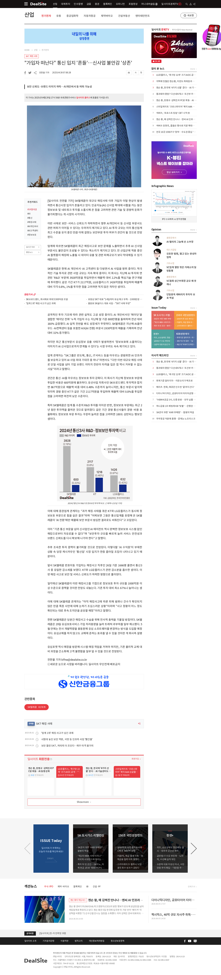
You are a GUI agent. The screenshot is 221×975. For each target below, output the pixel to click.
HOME (27, 50)
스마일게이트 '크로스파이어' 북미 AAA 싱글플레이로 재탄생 (184, 106)
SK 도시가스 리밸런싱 (163, 315)
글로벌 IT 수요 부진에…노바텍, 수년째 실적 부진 (163, 341)
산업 (55, 3)
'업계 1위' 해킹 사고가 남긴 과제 (41, 303)
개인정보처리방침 (96, 941)
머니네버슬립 (149, 3)
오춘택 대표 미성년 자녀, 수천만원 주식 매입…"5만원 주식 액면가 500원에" (163, 344)
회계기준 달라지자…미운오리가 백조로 (186, 337)
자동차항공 (90, 16)
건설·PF (97, 886)
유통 (58, 16)
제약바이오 (107, 16)
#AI (28, 214)
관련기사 (28, 294)
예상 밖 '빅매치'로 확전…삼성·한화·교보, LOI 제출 (186, 344)
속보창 (190, 15)
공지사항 (30, 933)
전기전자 (46, 16)
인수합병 (78, 3)
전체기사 (191, 886)
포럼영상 (133, 3)
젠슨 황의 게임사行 (78, 900)
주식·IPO (48, 886)
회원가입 (135, 759)
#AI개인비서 (32, 226)
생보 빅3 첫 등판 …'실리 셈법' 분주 (186, 341)
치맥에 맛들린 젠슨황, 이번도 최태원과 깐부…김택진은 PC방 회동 (186, 81)
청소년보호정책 (117, 941)
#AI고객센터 (32, 231)
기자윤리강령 (48, 941)
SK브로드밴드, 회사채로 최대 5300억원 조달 (47, 299)
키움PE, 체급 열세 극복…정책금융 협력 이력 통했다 (186, 322)
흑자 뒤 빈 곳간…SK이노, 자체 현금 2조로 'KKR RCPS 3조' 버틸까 (163, 326)
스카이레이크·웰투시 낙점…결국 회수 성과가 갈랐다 (186, 326)
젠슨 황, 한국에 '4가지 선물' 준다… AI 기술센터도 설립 (181, 87)
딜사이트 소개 (30, 941)
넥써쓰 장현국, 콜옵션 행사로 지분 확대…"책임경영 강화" (183, 125)
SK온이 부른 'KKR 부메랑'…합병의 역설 (163, 319)
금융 (89, 3)
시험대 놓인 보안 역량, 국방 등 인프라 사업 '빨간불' (67, 739)
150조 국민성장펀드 (185, 315)
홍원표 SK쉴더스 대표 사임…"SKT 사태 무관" (109, 303)
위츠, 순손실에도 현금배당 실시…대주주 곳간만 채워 (163, 337)
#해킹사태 (31, 222)
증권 (97, 3)
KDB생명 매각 (182, 334)
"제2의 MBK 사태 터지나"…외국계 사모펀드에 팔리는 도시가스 (163, 322)
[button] (194, 848)
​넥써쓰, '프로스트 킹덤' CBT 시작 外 (173, 113)
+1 (139, 723)
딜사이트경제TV (171, 3)
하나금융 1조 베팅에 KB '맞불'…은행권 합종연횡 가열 (181, 406)
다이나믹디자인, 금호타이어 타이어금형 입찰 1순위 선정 (182, 393)
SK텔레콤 (37, 707)
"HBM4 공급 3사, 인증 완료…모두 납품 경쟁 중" (178, 399)
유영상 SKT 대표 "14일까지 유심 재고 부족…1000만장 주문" (116, 299)
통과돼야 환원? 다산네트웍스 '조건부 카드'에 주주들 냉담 (183, 94)
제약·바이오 (63, 886)
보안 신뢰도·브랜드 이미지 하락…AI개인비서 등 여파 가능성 (59, 86)
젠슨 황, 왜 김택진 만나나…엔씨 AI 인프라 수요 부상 (180, 119)
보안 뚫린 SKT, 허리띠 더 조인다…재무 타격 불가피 (67, 745)
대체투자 (65, 3)
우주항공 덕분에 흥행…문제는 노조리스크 (175, 418)
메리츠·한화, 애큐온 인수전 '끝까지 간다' (175, 387)
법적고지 (78, 941)
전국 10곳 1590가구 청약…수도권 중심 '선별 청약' (179, 132)
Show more (84, 802)
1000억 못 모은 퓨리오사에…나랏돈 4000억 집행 (186, 319)
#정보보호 (31, 235)
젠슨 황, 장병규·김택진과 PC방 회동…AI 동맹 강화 (179, 100)
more (34, 294)
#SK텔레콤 (32, 209)
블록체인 (107, 3)
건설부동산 (124, 16)
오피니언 (120, 3)
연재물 (31, 723)
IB (87, 886)
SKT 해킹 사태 (31, 56)
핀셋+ (156, 334)
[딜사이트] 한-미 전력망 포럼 (52, 933)
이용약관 (64, 941)
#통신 (29, 218)
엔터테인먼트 (142, 16)
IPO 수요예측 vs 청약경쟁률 (174, 219)
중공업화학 (72, 16)
